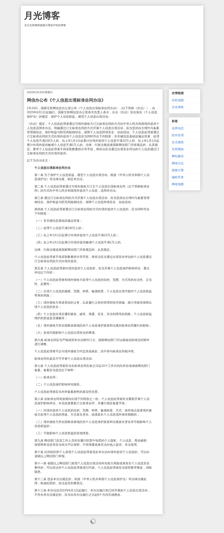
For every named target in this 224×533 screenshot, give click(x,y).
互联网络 (178, 149)
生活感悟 (178, 142)
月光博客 (42, 16)
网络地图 (178, 184)
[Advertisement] (112, 55)
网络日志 (178, 163)
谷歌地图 (178, 100)
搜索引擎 (178, 170)
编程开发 (178, 177)
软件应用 (178, 135)
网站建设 (178, 156)
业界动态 (178, 128)
